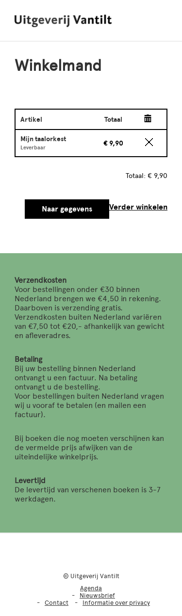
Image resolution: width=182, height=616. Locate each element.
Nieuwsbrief (97, 595)
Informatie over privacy (116, 602)
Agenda (91, 588)
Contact (56, 602)
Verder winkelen (138, 207)
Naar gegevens (67, 209)
